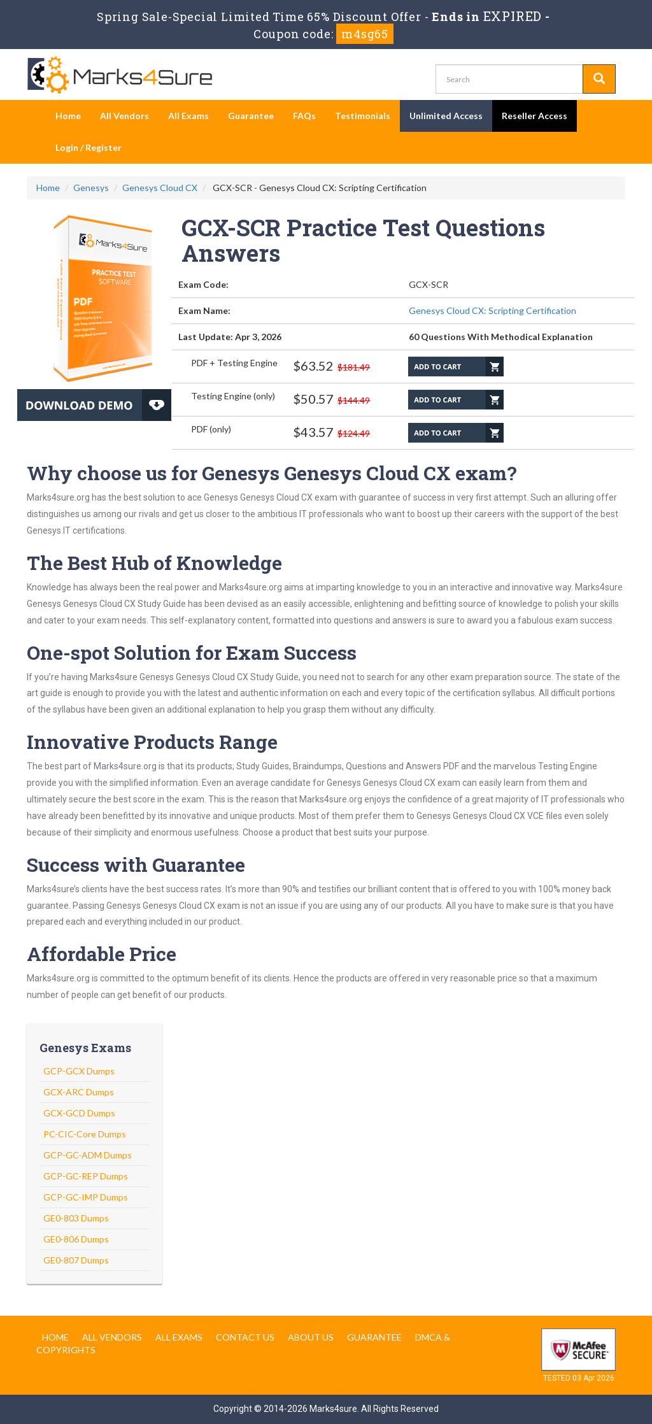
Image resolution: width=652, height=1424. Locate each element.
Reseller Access (534, 115)
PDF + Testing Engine (234, 362)
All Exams (188, 115)
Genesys (91, 187)
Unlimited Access (446, 115)
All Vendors (124, 115)
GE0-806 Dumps (76, 1239)
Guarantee (251, 115)
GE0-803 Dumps (76, 1218)
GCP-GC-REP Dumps (85, 1176)
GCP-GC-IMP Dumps (85, 1197)
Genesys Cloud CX (159, 187)
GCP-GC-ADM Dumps (87, 1155)
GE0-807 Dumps (76, 1260)
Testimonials (362, 115)
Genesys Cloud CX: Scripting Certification (492, 310)
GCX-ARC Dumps (78, 1091)
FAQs (304, 115)
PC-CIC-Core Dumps (84, 1134)
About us (311, 1337)
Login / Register (88, 147)
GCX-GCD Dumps (79, 1112)
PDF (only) (211, 429)
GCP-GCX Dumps (79, 1070)
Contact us (245, 1337)
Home (68, 115)
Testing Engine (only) (233, 395)
